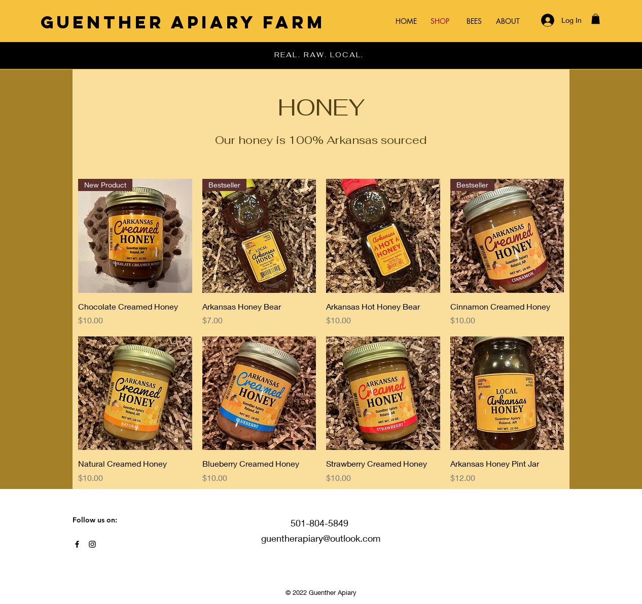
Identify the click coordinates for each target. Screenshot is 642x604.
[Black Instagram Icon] (92, 544)
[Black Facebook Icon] (77, 544)
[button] (595, 19)
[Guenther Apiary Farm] (183, 22)
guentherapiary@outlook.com (320, 538)
